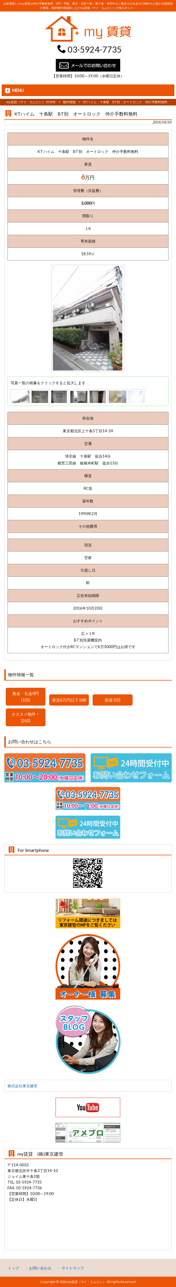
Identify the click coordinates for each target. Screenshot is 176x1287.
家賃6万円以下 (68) (69, 700)
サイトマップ (73, 1268)
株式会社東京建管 (22, 1086)
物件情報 (69, 102)
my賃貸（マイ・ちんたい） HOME (31, 102)
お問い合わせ (40, 1268)
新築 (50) (112, 700)
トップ (13, 1268)
